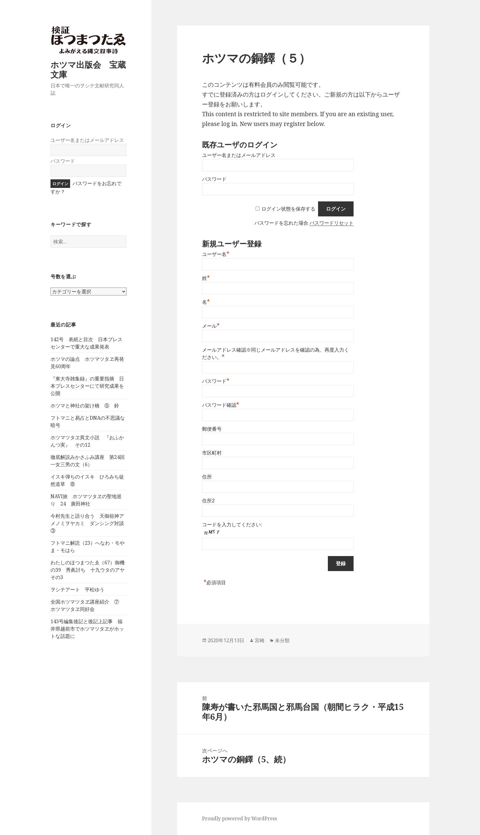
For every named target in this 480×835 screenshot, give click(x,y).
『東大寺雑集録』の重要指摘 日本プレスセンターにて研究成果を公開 (87, 386)
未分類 (282, 640)
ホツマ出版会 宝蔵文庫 (88, 69)
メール (210, 326)
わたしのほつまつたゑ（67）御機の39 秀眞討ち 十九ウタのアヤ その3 (90, 570)
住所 (207, 476)
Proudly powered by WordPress (239, 818)
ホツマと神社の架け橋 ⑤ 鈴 (85, 405)
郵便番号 (212, 429)
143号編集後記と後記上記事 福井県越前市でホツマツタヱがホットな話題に (87, 628)
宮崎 (259, 640)
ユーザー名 (215, 254)
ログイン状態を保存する (288, 209)
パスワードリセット (331, 223)
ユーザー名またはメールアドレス (87, 140)
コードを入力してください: (232, 524)
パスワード (63, 161)
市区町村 (212, 453)
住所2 (208, 500)
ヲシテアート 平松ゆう (77, 589)
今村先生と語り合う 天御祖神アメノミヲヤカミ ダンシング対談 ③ (90, 523)
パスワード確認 (220, 405)
